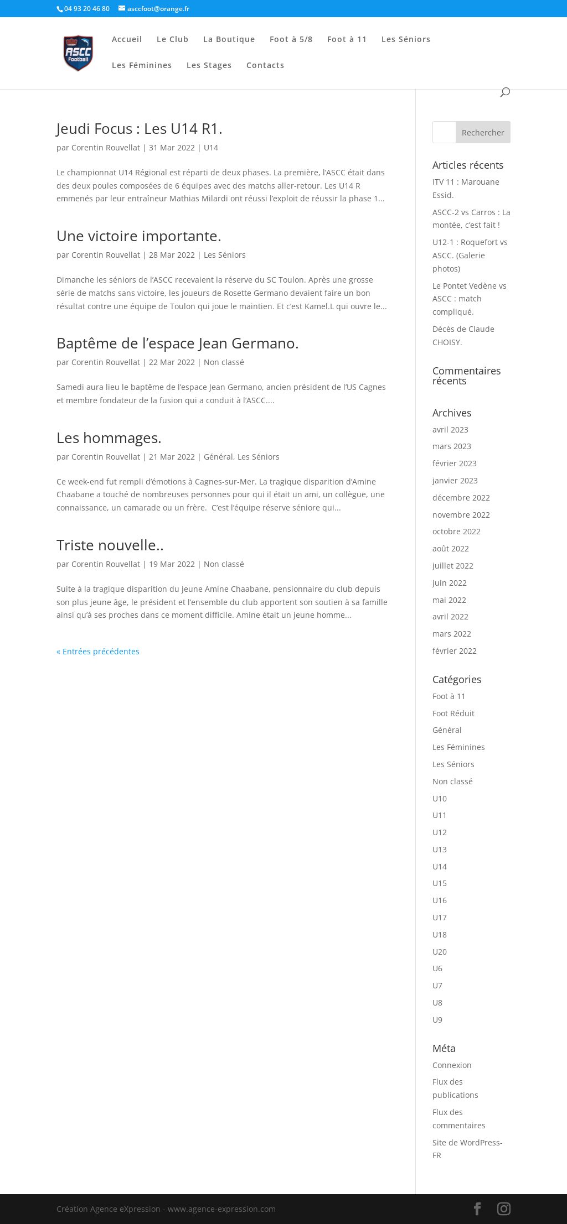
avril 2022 (450, 616)
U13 (439, 849)
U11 (439, 815)
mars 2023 (451, 446)
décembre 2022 (461, 497)
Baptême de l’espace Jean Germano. (177, 343)
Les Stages (209, 65)
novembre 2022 (461, 514)
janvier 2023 (455, 480)
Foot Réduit (453, 713)
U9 (437, 1019)
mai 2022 (449, 600)
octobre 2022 (456, 531)
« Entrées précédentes (98, 651)
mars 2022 (451, 633)
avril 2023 (450, 429)
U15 (439, 883)
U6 (437, 968)
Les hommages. (109, 437)
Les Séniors (406, 39)
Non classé (224, 362)
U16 (439, 900)
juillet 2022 (452, 565)
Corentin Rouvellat (105, 147)
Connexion (452, 1065)
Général (218, 456)
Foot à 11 (347, 39)
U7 (437, 985)
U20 (439, 951)
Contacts (265, 65)
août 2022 (450, 548)
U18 (439, 934)
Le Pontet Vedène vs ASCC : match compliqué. (469, 298)
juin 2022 (449, 582)
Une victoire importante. (138, 236)
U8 (437, 1002)
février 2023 (454, 463)
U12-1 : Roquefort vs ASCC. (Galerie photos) (470, 255)
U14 (211, 147)
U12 (439, 832)
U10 (439, 798)
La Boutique (229, 39)
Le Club (173, 39)
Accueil (127, 39)
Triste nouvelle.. (110, 545)
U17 (439, 917)
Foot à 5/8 (291, 39)
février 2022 (454, 650)
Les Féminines (142, 65)
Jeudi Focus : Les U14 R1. (139, 128)
